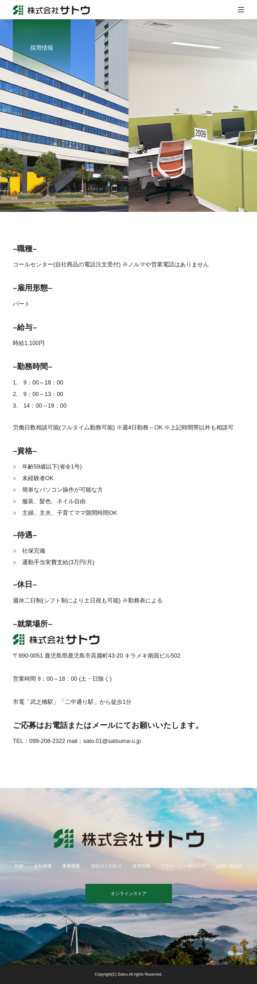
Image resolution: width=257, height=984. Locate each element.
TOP (19, 865)
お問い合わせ (229, 865)
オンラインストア (129, 893)
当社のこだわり (106, 865)
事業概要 (71, 865)
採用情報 (141, 865)
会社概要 (43, 865)
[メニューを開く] (241, 9)
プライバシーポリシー (182, 865)
